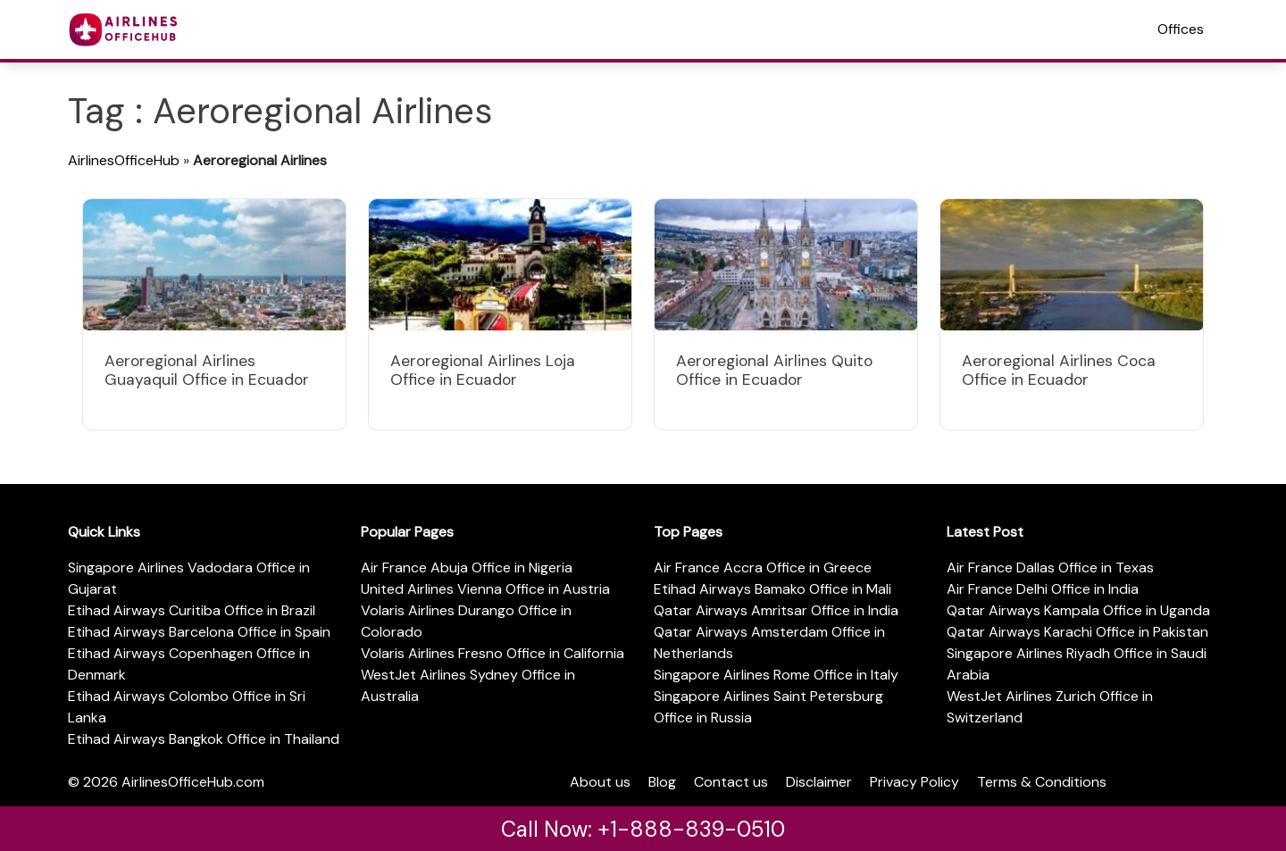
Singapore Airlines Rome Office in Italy (776, 674)
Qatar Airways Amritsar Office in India (776, 610)
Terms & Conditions (1041, 781)
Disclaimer (819, 781)
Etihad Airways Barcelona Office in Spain (199, 631)
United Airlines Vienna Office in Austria (485, 589)
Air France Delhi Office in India (1043, 589)
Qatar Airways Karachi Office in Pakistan (1077, 631)
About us (600, 781)
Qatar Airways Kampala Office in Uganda (1078, 610)
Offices (1180, 29)
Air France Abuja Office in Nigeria (466, 567)
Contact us (731, 781)
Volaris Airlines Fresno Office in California (492, 653)
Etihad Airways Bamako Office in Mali (772, 589)
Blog (662, 781)
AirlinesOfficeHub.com (192, 781)
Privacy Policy (914, 781)
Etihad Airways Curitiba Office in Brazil (191, 610)
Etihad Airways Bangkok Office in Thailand (203, 739)
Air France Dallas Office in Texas (1050, 567)
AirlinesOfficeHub (124, 160)
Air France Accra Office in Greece (763, 567)
